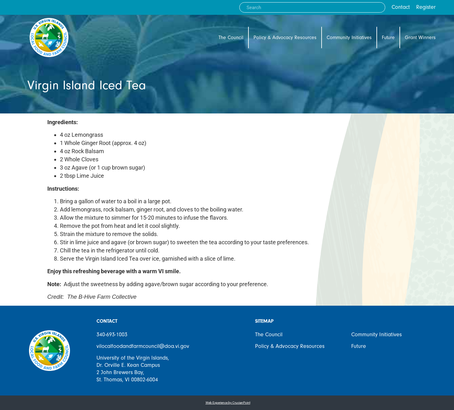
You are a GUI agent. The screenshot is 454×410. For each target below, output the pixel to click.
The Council (230, 37)
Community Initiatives (349, 37)
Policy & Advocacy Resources (285, 37)
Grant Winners (420, 37)
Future (388, 37)
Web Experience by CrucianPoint (228, 402)
